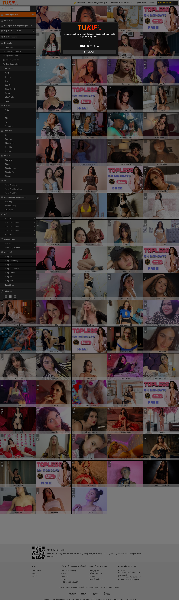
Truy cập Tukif (89, 52)
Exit (89, 41)
